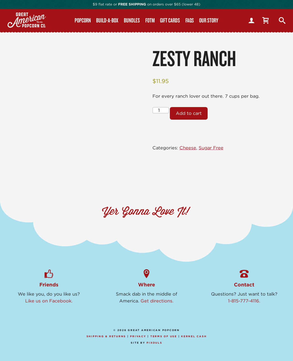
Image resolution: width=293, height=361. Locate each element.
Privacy (138, 336)
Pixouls (154, 342)
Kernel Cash (193, 336)
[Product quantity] (160, 110)
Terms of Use (163, 336)
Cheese (187, 148)
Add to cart (189, 113)
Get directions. (157, 301)
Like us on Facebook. (49, 301)
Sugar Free (211, 148)
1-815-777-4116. (244, 301)
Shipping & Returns (106, 336)
